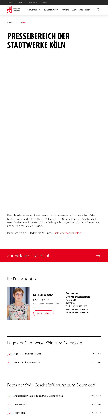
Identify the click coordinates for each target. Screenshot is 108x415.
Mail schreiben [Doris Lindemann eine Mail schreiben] (43, 313)
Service (44, 2)
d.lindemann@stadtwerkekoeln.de (46, 303)
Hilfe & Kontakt (33, 2)
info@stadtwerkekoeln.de (68, 233)
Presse (21, 2)
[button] (33, 10)
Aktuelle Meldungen (81, 9)
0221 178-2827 (41, 300)
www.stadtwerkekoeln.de (77, 309)
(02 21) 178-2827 (80, 306)
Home (9, 23)
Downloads (11, 2)
